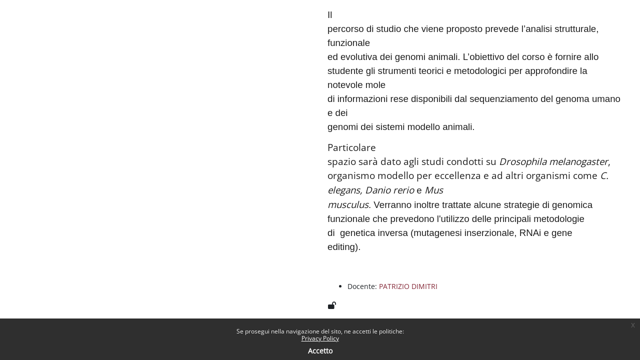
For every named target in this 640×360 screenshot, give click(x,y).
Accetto (320, 351)
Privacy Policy (320, 338)
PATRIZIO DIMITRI (408, 286)
